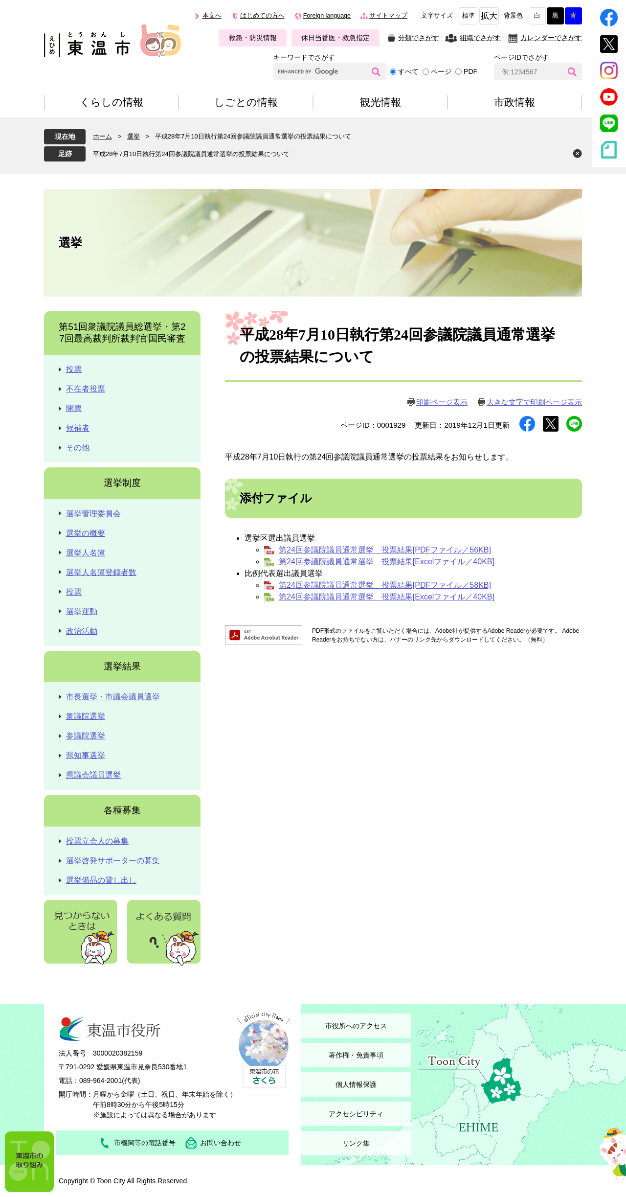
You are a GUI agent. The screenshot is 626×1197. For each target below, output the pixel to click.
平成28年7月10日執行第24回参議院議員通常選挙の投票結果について (191, 154)
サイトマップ (388, 15)
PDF (470, 71)
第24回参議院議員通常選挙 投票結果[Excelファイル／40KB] (386, 561)
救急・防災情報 (253, 38)
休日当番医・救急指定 (335, 38)
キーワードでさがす (304, 57)
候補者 (77, 428)
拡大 (489, 16)
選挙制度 (122, 483)
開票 (74, 408)
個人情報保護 (356, 1084)
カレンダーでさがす (551, 38)
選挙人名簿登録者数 (101, 572)
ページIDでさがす (521, 57)
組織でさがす (480, 38)
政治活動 (81, 631)
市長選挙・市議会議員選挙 (113, 696)
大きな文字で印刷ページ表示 (534, 402)
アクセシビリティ (356, 1114)
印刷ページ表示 (442, 402)
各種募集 (122, 810)
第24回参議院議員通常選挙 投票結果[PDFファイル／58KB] (385, 585)
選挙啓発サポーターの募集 (113, 860)
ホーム (102, 136)
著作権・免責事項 (356, 1055)
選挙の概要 (85, 533)
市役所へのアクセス (356, 1026)
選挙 (133, 136)
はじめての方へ (262, 15)
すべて (408, 71)
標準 (468, 15)
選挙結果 (122, 666)
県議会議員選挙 (93, 775)
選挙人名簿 (85, 553)
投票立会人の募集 (97, 841)
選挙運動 (81, 611)
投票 (74, 369)
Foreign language (327, 15)
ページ (441, 71)
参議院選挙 (85, 736)
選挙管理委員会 (93, 513)
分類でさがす (418, 38)
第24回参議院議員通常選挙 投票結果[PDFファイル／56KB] (385, 550)
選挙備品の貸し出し (101, 880)
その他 (77, 447)
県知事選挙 (85, 755)
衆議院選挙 (85, 716)
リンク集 (356, 1143)
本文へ (212, 15)
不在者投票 (85, 389)
